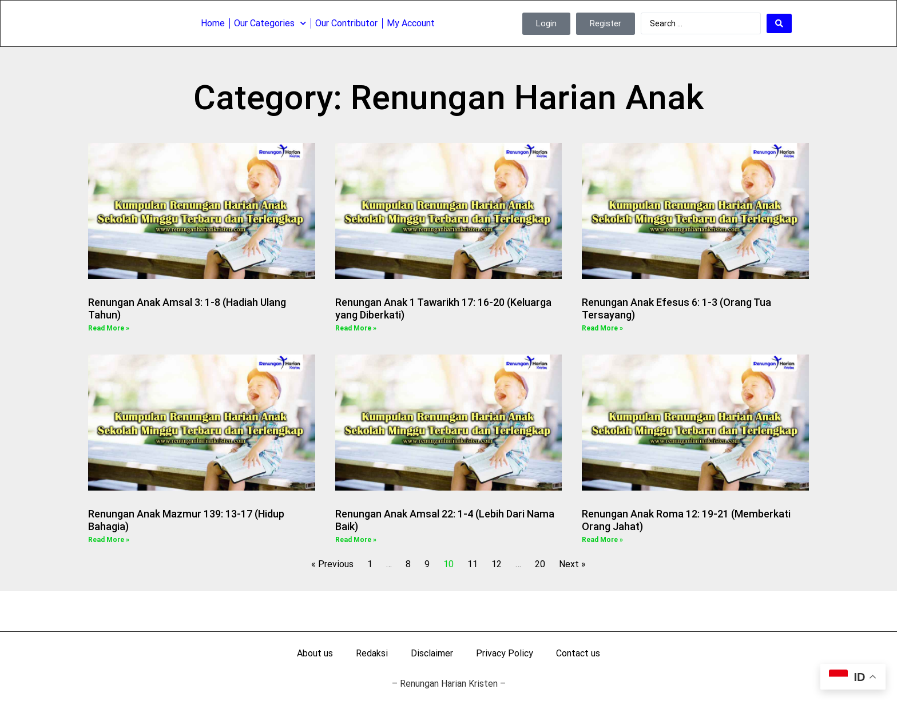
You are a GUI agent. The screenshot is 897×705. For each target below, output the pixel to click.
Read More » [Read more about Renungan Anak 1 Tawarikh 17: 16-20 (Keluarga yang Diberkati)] (355, 328)
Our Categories (270, 22)
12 (496, 564)
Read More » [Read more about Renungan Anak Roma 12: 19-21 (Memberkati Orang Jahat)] (602, 540)
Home (213, 22)
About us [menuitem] (315, 653)
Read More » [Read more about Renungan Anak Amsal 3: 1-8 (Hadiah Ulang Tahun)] (108, 328)
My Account (411, 22)
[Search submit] (779, 23)
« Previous (332, 564)
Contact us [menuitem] (578, 653)
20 (540, 564)
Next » (572, 564)
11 (472, 564)
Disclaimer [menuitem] (432, 653)
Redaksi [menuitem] (372, 653)
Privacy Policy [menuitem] (504, 653)
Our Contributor (346, 22)
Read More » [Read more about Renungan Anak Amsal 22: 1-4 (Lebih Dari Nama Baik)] (355, 540)
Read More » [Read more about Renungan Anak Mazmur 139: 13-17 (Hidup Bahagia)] (108, 540)
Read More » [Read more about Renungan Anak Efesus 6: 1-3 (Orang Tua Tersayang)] (602, 328)
